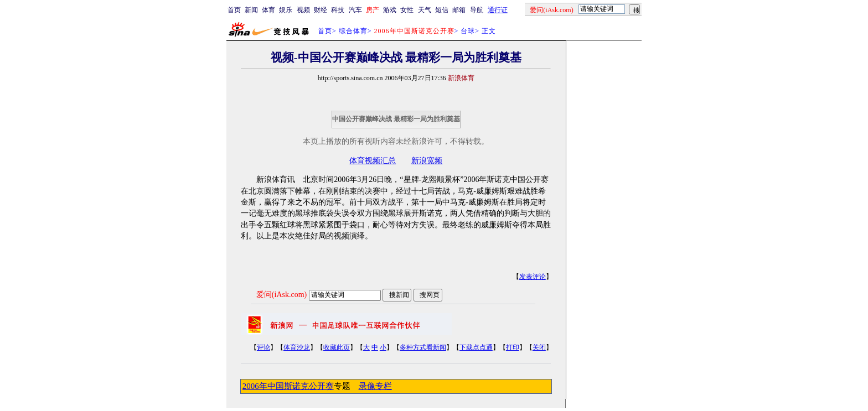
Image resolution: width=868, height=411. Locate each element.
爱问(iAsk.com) (281, 294)
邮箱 (459, 10)
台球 (468, 31)
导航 (476, 10)
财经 (320, 10)
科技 (337, 10)
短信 (441, 10)
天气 (424, 10)
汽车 (355, 10)
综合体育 (353, 31)
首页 (234, 10)
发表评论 (532, 276)
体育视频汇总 (372, 161)
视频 (303, 10)
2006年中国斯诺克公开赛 (288, 386)
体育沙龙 (296, 347)
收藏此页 (336, 347)
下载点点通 (476, 347)
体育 (268, 10)
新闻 (251, 10)
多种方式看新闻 (423, 347)
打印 (512, 347)
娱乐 (285, 10)
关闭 (539, 347)
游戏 (389, 10)
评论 (263, 347)
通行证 (498, 10)
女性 (407, 10)
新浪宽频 (426, 161)
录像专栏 (375, 386)
